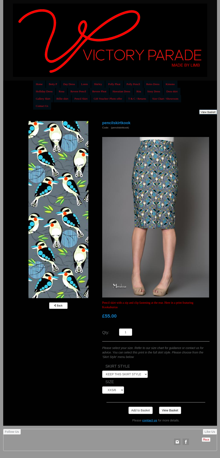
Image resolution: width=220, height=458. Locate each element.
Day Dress (69, 84)
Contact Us (42, 106)
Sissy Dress (153, 91)
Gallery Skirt (43, 98)
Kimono (170, 84)
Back (58, 305)
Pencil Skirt (80, 98)
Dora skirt (171, 91)
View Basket (170, 410)
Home (39, 84)
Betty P (53, 84)
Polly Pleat (114, 84)
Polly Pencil (133, 84)
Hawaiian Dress (121, 91)
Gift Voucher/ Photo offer (108, 98)
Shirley (98, 84)
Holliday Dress (44, 91)
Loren (84, 84)
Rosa (61, 91)
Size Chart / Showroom (165, 98)
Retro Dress (152, 84)
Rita (138, 91)
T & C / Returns (137, 98)
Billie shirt (62, 98)
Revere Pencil (78, 91)
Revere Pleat (99, 91)
